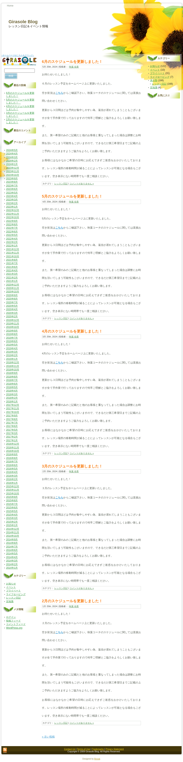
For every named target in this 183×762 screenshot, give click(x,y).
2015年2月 (12, 521)
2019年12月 (12, 320)
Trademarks (98, 749)
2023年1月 (12, 206)
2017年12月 (12, 405)
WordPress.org (14, 627)
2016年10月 (12, 451)
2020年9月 (12, 295)
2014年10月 (12, 535)
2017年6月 (12, 426)
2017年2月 (12, 436)
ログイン (11, 617)
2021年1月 (12, 281)
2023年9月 (12, 178)
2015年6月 (12, 507)
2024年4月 (12, 153)
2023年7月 (12, 185)
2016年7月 (12, 461)
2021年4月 (12, 270)
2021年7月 (12, 263)
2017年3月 (12, 433)
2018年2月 (12, 397)
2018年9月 (12, 373)
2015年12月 (12, 486)
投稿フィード (13, 620)
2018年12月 (12, 362)
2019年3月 (12, 351)
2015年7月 (12, 504)
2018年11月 (12, 366)
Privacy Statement (115, 749)
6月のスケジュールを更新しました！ (72, 62)
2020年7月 (12, 302)
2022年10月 (12, 217)
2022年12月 (12, 210)
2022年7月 (12, 228)
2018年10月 (12, 369)
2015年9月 (12, 497)
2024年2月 (12, 160)
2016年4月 (12, 472)
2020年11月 (12, 288)
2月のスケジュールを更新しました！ (72, 601)
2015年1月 (12, 525)
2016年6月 (12, 465)
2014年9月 (12, 539)
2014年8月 (12, 543)
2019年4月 (12, 348)
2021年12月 (12, 249)
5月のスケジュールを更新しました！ (20, 101)
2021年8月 (12, 259)
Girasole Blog (23, 21)
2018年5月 (12, 387)
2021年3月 (12, 274)
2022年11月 (12, 213)
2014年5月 (12, 553)
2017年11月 (12, 408)
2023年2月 (12, 203)
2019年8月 (12, 334)
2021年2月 (12, 277)
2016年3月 (12, 475)
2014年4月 (12, 557)
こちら (59, 92)
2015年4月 (12, 514)
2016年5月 (12, 468)
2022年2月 (12, 242)
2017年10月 (12, 412)
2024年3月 (12, 157)
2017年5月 (12, 429)
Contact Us (69, 749)
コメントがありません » (82, 183)
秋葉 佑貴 (74, 67)
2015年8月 (12, 500)
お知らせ (11, 583)
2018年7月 (12, 380)
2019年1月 (12, 359)
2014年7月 (12, 546)
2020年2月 (12, 316)
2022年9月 (12, 221)
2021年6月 (12, 267)
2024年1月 (12, 164)
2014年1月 (12, 567)
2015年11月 (12, 489)
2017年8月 (12, 419)
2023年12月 (12, 167)
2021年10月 (12, 256)
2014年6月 (12, 550)
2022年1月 (12, 245)
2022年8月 (12, 224)
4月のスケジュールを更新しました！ (72, 331)
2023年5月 (12, 192)
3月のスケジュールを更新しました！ (72, 466)
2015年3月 (12, 518)
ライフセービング (16, 594)
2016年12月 (12, 443)
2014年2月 (12, 564)
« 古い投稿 (48, 736)
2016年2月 (12, 479)
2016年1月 (12, 483)
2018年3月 (12, 394)
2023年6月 (12, 189)
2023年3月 (12, 199)
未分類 (153, 80)
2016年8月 (12, 458)
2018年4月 (12, 390)
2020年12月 (12, 284)
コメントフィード (16, 624)
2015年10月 (12, 493)
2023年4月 (12, 196)
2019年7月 (12, 337)
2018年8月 (12, 376)
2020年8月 (12, 298)
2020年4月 (12, 309)
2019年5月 (12, 344)
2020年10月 (12, 291)
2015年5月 (12, 511)
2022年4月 (12, 238)
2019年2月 (12, 355)
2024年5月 (12, 150)
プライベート (13, 590)
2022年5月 (12, 235)
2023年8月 (12, 182)
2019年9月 (12, 330)
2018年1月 (12, 401)
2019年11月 (12, 323)
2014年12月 (12, 529)
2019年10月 (12, 327)
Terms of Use (83, 749)
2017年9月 (12, 415)
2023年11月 (12, 171)
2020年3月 (12, 313)
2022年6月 (12, 231)
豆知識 (9, 601)
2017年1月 (12, 440)
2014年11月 (12, 532)
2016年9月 (12, 454)
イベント (11, 587)
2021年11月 (12, 252)
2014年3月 (12, 560)
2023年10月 (12, 175)
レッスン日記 (13, 597)
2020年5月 (12, 305)
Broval (97, 759)
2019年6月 (12, 341)
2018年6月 (12, 383)
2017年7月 (12, 422)
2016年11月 (12, 447)
